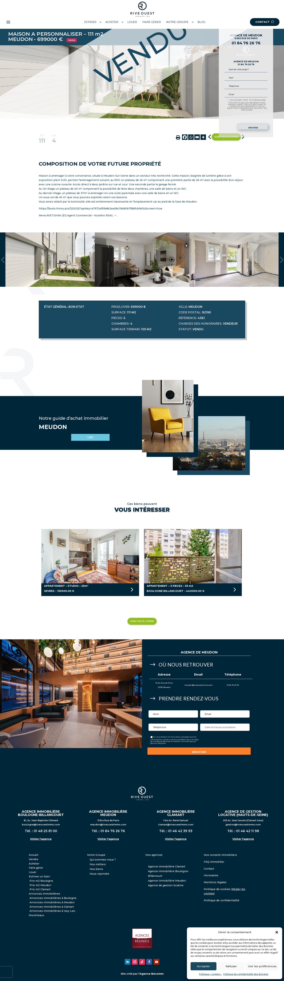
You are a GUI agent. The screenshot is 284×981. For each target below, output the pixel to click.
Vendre (33, 859)
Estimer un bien (39, 876)
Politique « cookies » (210, 974)
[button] (277, 932)
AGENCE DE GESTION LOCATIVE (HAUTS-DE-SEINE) (243, 813)
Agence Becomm (152, 973)
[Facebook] (184, 137)
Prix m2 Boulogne (41, 880)
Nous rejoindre (99, 873)
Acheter (34, 863)
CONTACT (264, 22)
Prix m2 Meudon (40, 885)
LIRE (90, 437)
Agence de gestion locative (165, 885)
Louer (32, 872)
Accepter (203, 966)
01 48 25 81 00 (45, 831)
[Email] (197, 137)
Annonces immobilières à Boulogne (53, 898)
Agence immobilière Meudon (167, 880)
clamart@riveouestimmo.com (175, 824)
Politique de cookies (217, 889)
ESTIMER (90, 22)
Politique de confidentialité (221, 900)
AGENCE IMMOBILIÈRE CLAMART (176, 813)
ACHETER (111, 22)
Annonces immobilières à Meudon (52, 902)
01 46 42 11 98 (247, 831)
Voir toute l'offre (142, 621)
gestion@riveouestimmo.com (243, 824)
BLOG (201, 22)
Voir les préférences (262, 966)
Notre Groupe (96, 855)
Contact (209, 868)
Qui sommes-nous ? (103, 859)
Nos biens (96, 869)
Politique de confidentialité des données (245, 974)
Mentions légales (215, 882)
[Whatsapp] (191, 137)
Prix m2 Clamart (40, 889)
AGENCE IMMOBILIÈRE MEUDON (108, 813)
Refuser (231, 966)
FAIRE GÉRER (151, 22)
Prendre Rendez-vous (188, 698)
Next (281, 259)
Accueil (33, 855)
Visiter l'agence (41, 839)
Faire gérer (36, 867)
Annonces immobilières (44, 893)
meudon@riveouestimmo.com (198, 685)
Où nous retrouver (186, 665)
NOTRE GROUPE (177, 22)
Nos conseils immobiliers (220, 855)
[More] (203, 137)
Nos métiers (98, 864)
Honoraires (211, 875)
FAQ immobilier (214, 861)
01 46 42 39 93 (180, 831)
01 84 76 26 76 (246, 43)
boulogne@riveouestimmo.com (41, 824)
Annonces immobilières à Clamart (52, 906)
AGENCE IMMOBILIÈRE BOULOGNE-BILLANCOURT (41, 813)
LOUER (132, 22)
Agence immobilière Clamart (166, 866)
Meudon (210, 652)
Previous (2, 259)
